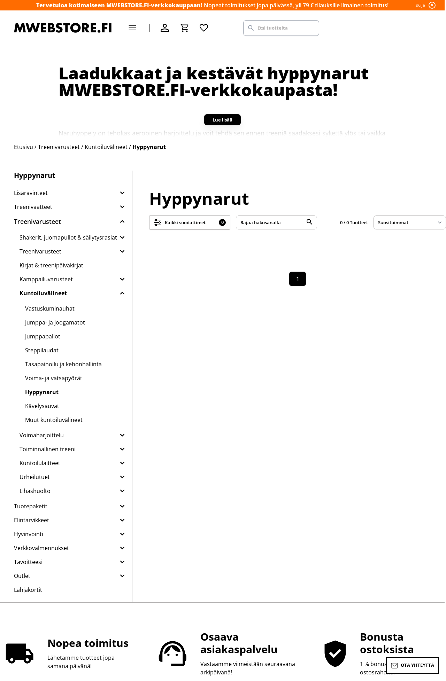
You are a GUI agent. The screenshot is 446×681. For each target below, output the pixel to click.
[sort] (410, 222)
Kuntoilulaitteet (40, 463)
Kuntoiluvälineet (43, 293)
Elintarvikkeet (31, 520)
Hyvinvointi (28, 534)
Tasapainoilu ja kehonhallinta (63, 364)
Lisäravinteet (31, 193)
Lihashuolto (35, 491)
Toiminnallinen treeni (48, 449)
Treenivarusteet (37, 221)
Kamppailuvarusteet (46, 279)
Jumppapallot (42, 336)
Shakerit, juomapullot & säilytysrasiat (68, 237)
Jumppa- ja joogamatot (55, 322)
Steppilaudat (42, 350)
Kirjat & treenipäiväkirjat (51, 265)
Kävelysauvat (42, 406)
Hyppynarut (42, 392)
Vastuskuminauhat (50, 308)
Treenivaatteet (33, 207)
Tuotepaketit (30, 506)
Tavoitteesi (28, 562)
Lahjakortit (28, 590)
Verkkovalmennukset (41, 548)
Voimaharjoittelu (42, 435)
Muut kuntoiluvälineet (54, 420)
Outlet (22, 576)
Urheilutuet (35, 477)
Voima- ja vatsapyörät (53, 378)
